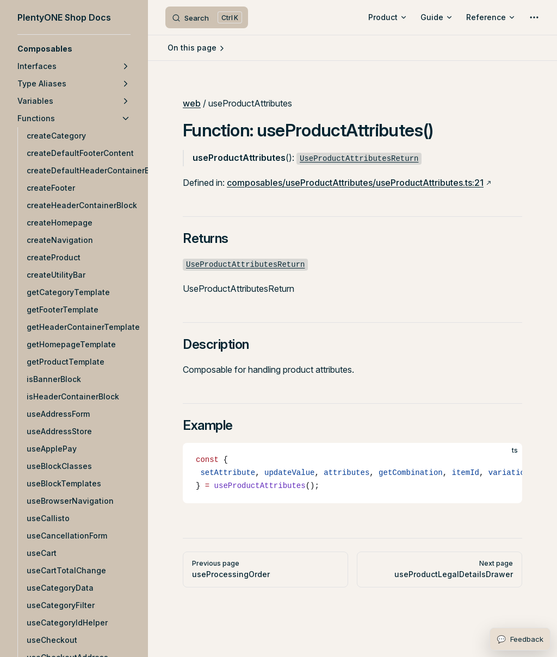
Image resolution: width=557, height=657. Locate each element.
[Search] (206, 17)
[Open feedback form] (520, 639)
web (192, 103)
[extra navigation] (534, 17)
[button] (74, 49)
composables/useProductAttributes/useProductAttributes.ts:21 (355, 182)
